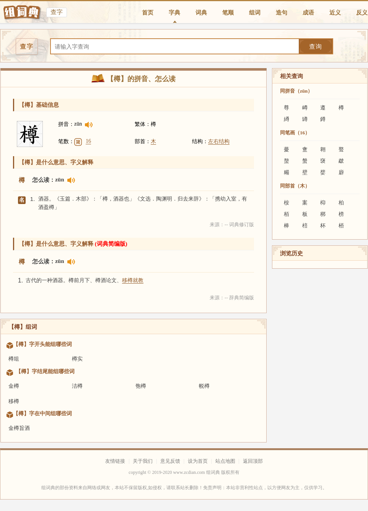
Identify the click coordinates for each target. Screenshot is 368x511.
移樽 (13, 401)
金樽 (13, 386)
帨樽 (204, 386)
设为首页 (198, 461)
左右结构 (219, 141)
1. (32, 199)
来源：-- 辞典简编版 (232, 297)
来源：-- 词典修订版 (232, 224)
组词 (255, 13)
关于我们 (143, 461)
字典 (174, 13)
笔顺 (228, 13)
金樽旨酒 (19, 428)
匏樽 (140, 386)
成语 (308, 13)
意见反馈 (170, 461)
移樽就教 (132, 280)
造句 (281, 13)
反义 (362, 13)
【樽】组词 (22, 327)
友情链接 (115, 461)
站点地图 (225, 461)
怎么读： (43, 180)
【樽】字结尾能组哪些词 (45, 371)
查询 (315, 46)
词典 (201, 13)
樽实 (77, 359)
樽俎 (13, 359)
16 (88, 141)
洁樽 (77, 386)
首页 (147, 13)
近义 (335, 13)
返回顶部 (253, 461)
